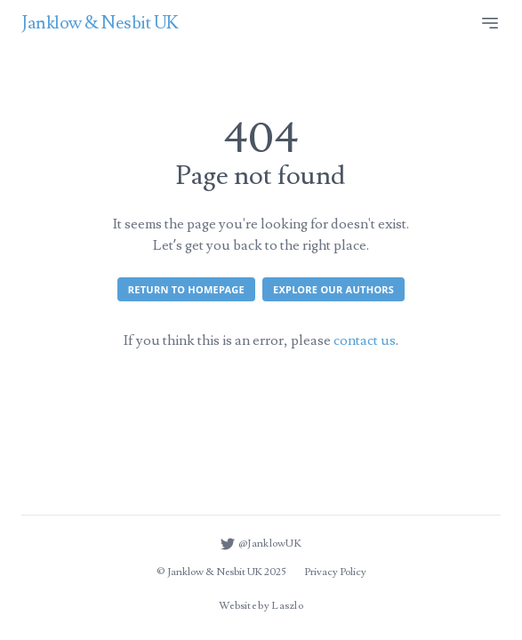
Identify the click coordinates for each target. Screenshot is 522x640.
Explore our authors (333, 289)
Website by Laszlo (261, 605)
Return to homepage (186, 289)
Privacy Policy (335, 572)
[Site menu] (490, 23)
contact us (364, 340)
